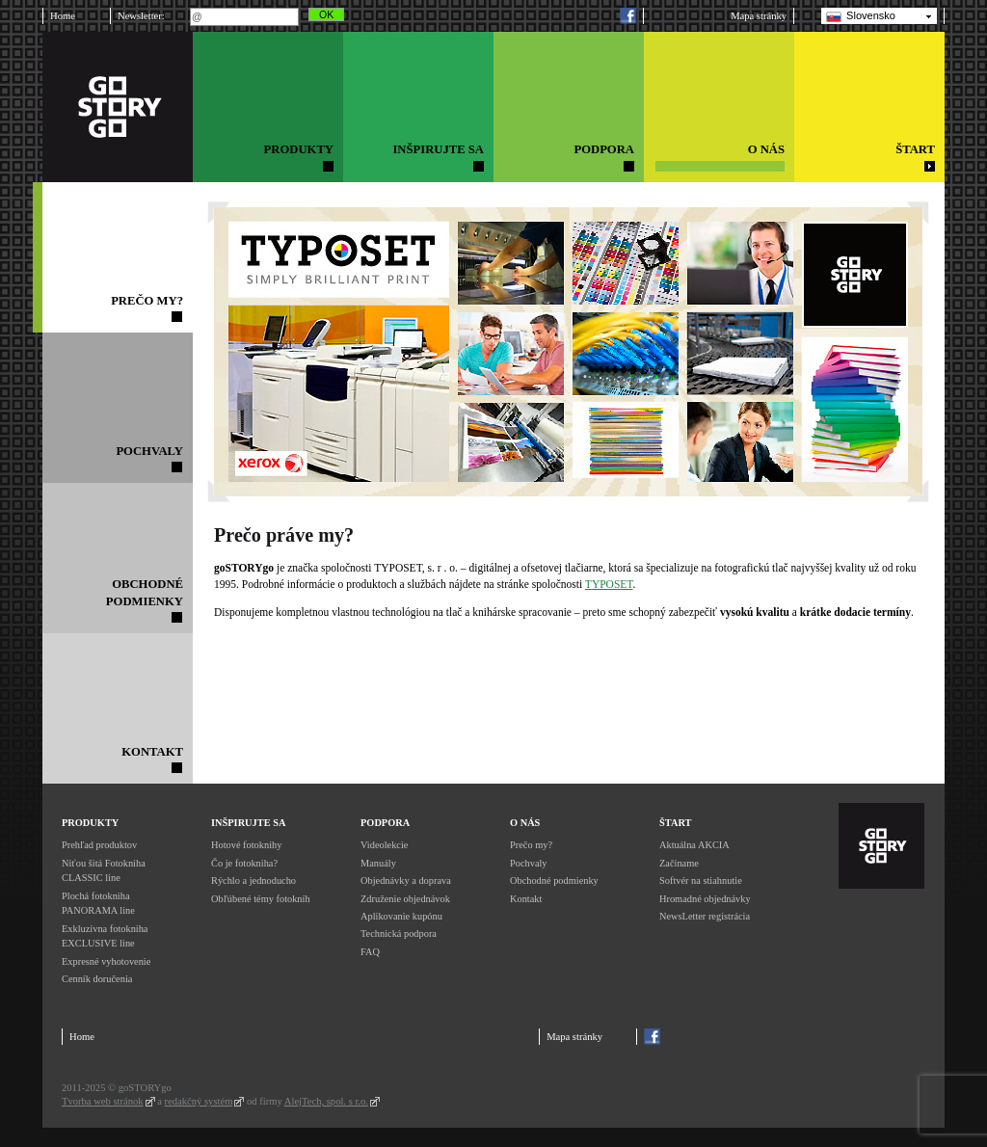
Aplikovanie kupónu (401, 916)
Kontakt (526, 899)
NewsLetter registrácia (704, 916)
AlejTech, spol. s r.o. (326, 1101)
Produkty (90, 822)
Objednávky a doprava (405, 880)
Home (62, 16)
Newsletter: (141, 16)
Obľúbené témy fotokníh (260, 899)
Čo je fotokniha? (244, 863)
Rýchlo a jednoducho (253, 880)
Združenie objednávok (405, 899)
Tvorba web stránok (103, 1101)
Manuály (378, 863)
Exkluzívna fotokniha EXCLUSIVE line (104, 936)
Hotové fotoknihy (246, 845)
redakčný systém (199, 1101)
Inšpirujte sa (248, 822)
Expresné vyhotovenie (106, 961)
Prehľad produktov (99, 845)
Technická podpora (398, 933)
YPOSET (612, 584)
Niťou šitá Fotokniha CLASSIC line (104, 871)
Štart (675, 822)
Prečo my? (531, 845)
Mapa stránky (759, 16)
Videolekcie (384, 845)
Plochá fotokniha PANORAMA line (98, 904)
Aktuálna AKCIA (694, 845)
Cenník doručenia (97, 979)
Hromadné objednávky (705, 899)
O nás (525, 822)
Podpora (385, 822)
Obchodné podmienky (554, 880)
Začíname (679, 863)
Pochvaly (528, 863)
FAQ (370, 952)
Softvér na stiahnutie (700, 880)
